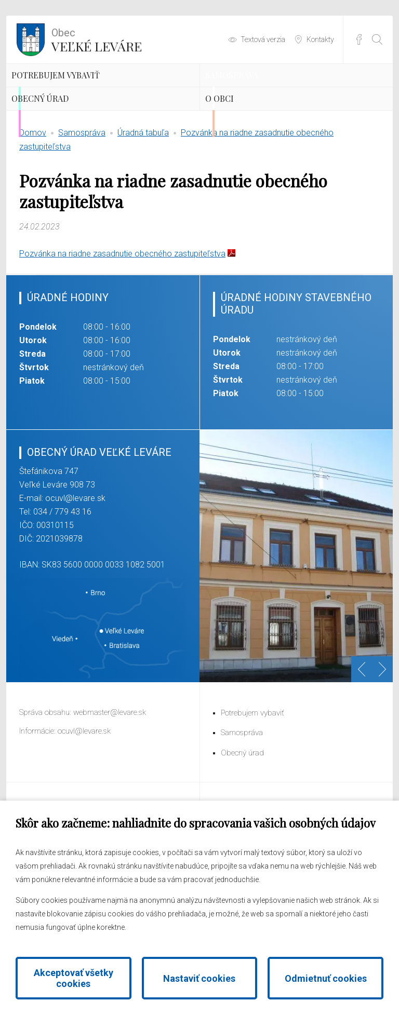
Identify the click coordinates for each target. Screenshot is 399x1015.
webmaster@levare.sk (109, 774)
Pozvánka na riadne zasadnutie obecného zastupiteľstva (122, 316)
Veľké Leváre (96, 39)
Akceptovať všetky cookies (73, 978)
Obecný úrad (70, 145)
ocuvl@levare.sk (75, 560)
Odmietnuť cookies (326, 978)
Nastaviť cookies (199, 978)
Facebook (359, 39)
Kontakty (320, 39)
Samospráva (261, 91)
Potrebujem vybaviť (93, 91)
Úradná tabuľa (143, 195)
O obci (242, 145)
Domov (32, 195)
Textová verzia (263, 39)
